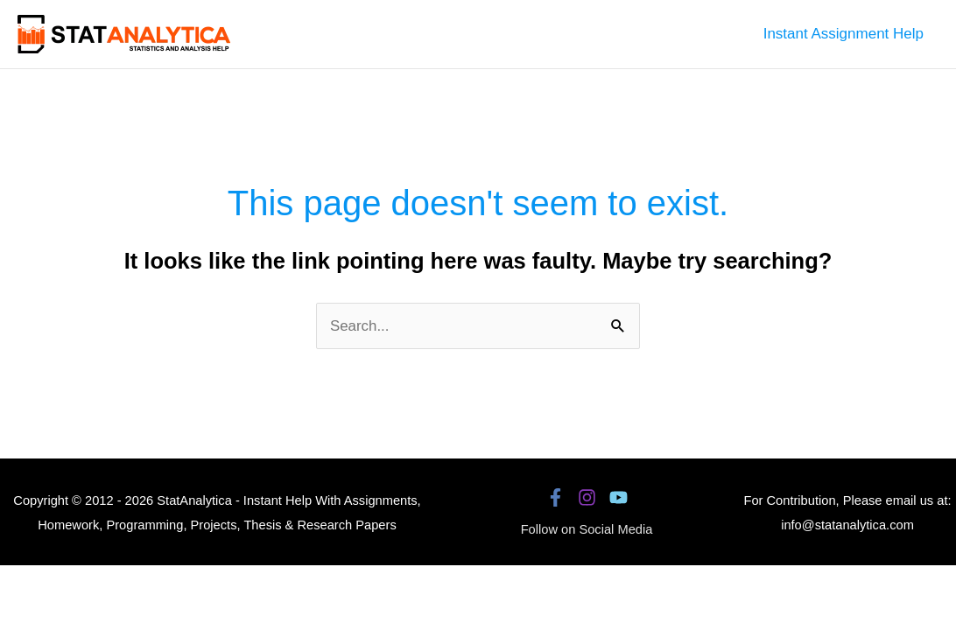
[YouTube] (618, 497)
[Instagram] (587, 497)
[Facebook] (555, 497)
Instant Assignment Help (843, 33)
